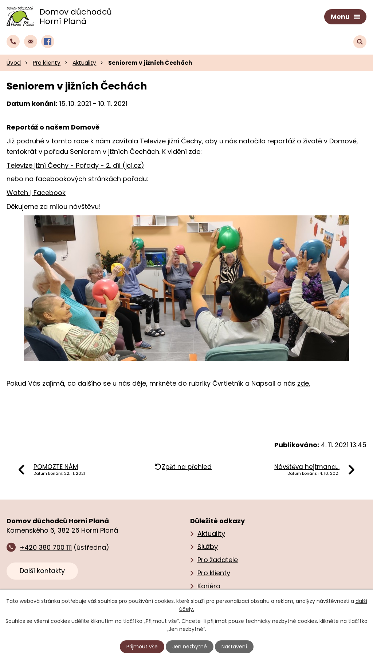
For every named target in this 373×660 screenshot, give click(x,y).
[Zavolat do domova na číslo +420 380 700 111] (13, 41)
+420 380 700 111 (46, 547)
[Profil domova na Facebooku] (47, 41)
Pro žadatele (217, 559)
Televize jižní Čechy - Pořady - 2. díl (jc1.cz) (75, 165)
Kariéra (208, 586)
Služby (207, 546)
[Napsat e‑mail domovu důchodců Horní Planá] (30, 41)
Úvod (14, 63)
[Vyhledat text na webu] (359, 41)
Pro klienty (46, 63)
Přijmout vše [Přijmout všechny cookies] (142, 646)
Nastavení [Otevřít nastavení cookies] (234, 646)
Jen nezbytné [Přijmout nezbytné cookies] (189, 646)
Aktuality (84, 63)
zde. (303, 383)
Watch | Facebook (36, 192)
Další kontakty (42, 570)
